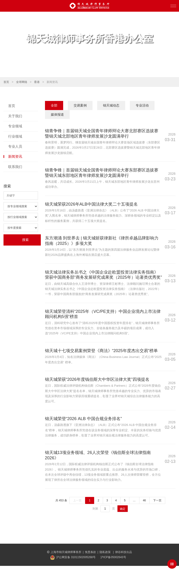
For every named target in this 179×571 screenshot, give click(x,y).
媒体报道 (57, 114)
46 (144, 505)
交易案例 (80, 105)
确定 (122, 514)
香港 (37, 82)
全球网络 (21, 82)
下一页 (157, 505)
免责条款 (90, 557)
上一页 (77, 505)
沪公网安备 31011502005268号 (76, 562)
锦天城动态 (111, 105)
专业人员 (15, 146)
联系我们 (15, 167)
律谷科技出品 (123, 557)
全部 (54, 105)
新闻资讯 (15, 156)
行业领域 (15, 136)
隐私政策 (105, 557)
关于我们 (15, 116)
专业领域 (15, 126)
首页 (6, 82)
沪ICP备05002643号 (113, 562)
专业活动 (142, 105)
